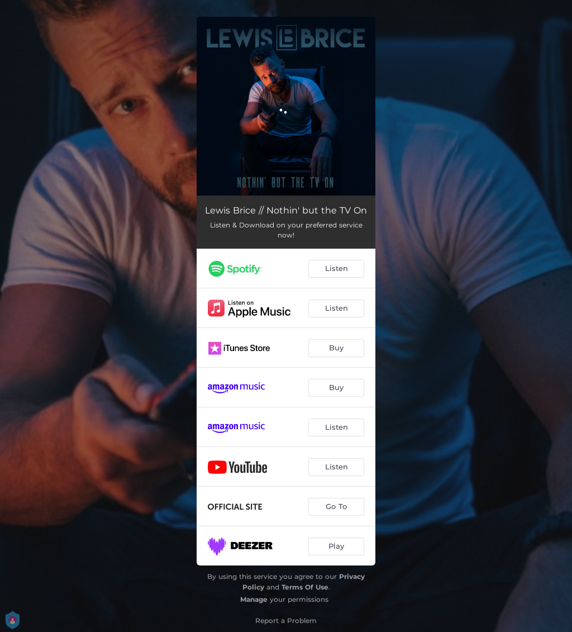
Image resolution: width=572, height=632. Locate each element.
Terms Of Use (305, 587)
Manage (254, 599)
